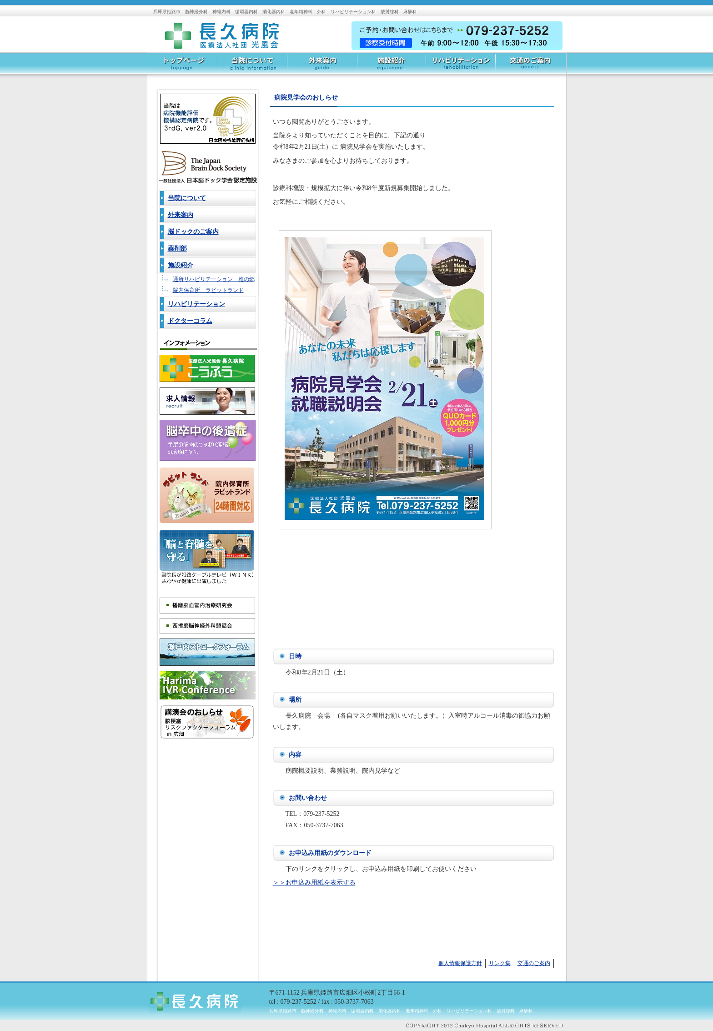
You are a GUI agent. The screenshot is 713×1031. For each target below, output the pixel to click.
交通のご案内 (530, 66)
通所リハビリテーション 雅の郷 (214, 279)
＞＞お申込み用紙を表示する (314, 882)
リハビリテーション (460, 66)
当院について (252, 66)
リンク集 (500, 963)
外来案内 (321, 66)
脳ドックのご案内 (193, 231)
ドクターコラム (190, 320)
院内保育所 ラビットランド (208, 290)
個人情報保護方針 (460, 963)
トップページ (182, 66)
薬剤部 (177, 248)
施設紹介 (391, 66)
